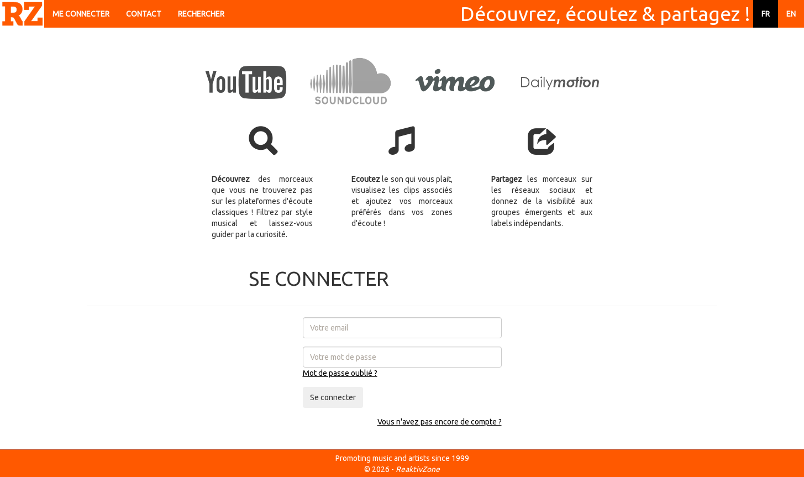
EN (791, 13)
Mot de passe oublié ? (340, 373)
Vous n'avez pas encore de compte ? (439, 421)
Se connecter (333, 397)
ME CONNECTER (80, 13)
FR (765, 13)
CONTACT (143, 13)
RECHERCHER (201, 13)
